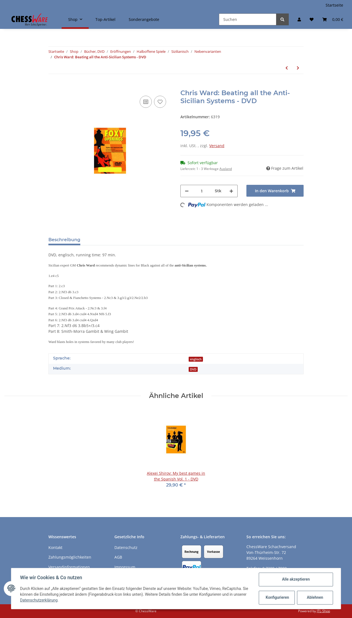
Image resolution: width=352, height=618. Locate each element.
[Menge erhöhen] (231, 191)
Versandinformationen (69, 567)
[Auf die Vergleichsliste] (146, 102)
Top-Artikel (105, 19)
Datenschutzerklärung (38, 600)
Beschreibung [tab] (64, 239)
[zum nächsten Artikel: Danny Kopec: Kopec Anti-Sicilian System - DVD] (298, 68)
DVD (193, 369)
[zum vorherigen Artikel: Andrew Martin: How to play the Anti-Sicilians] (286, 68)
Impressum (124, 567)
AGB (118, 557)
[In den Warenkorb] (52, 86)
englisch (196, 359)
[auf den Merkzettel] (160, 102)
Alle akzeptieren (296, 579)
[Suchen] (247, 19)
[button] (299, 19)
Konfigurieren (277, 597)
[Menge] (202, 191)
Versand (216, 145)
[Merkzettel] (311, 19)
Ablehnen (315, 597)
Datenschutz (126, 547)
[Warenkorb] (333, 19)
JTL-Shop (323, 611)
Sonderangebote (144, 19)
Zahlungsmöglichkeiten (69, 557)
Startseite (334, 5)
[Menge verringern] (187, 191)
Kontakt (55, 547)
